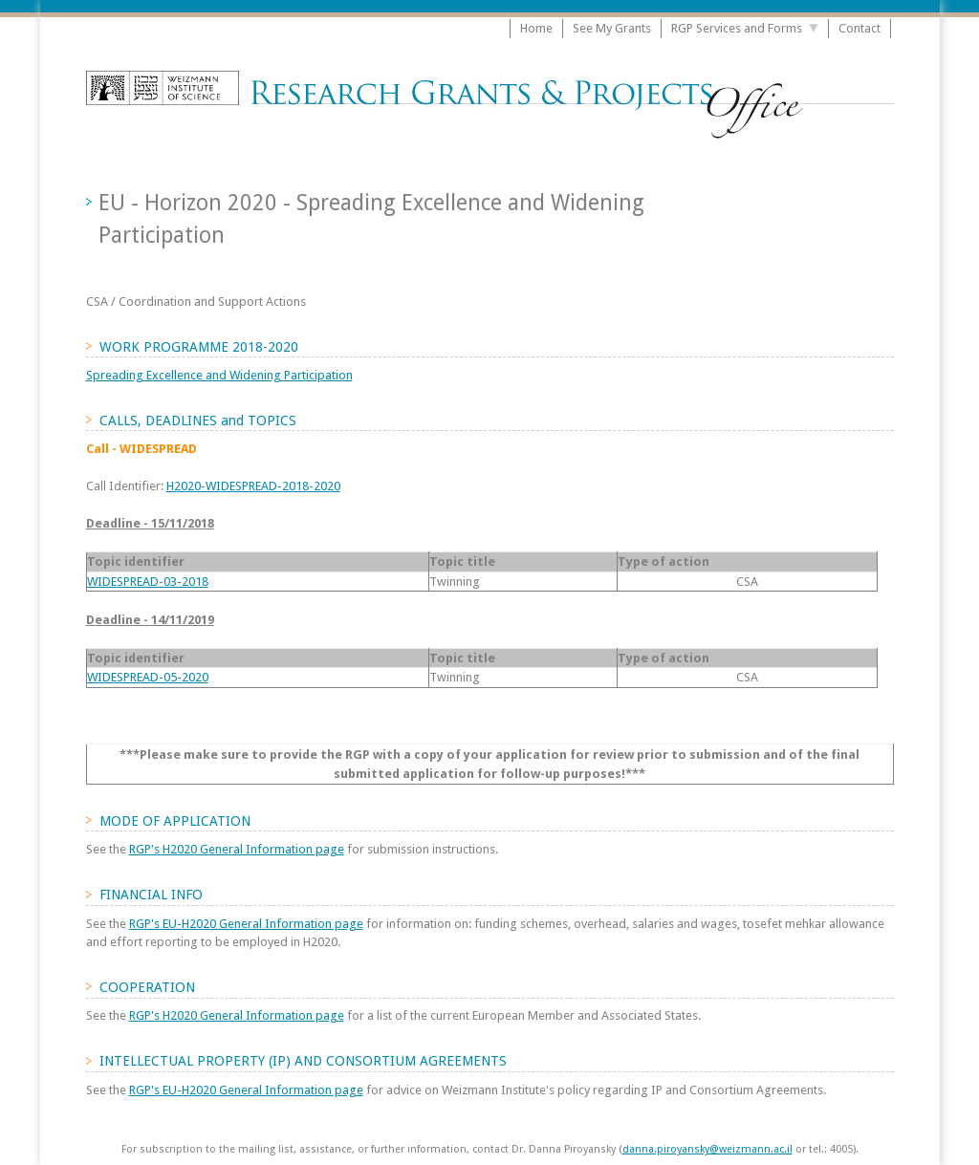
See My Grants (612, 28)
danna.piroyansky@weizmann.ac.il (707, 1149)
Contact (859, 28)
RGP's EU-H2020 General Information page (246, 924)
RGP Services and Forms (736, 28)
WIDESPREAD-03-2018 (147, 581)
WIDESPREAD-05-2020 (147, 677)
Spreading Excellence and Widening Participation (219, 375)
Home (536, 28)
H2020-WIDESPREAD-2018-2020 (253, 486)
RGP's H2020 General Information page (236, 849)
